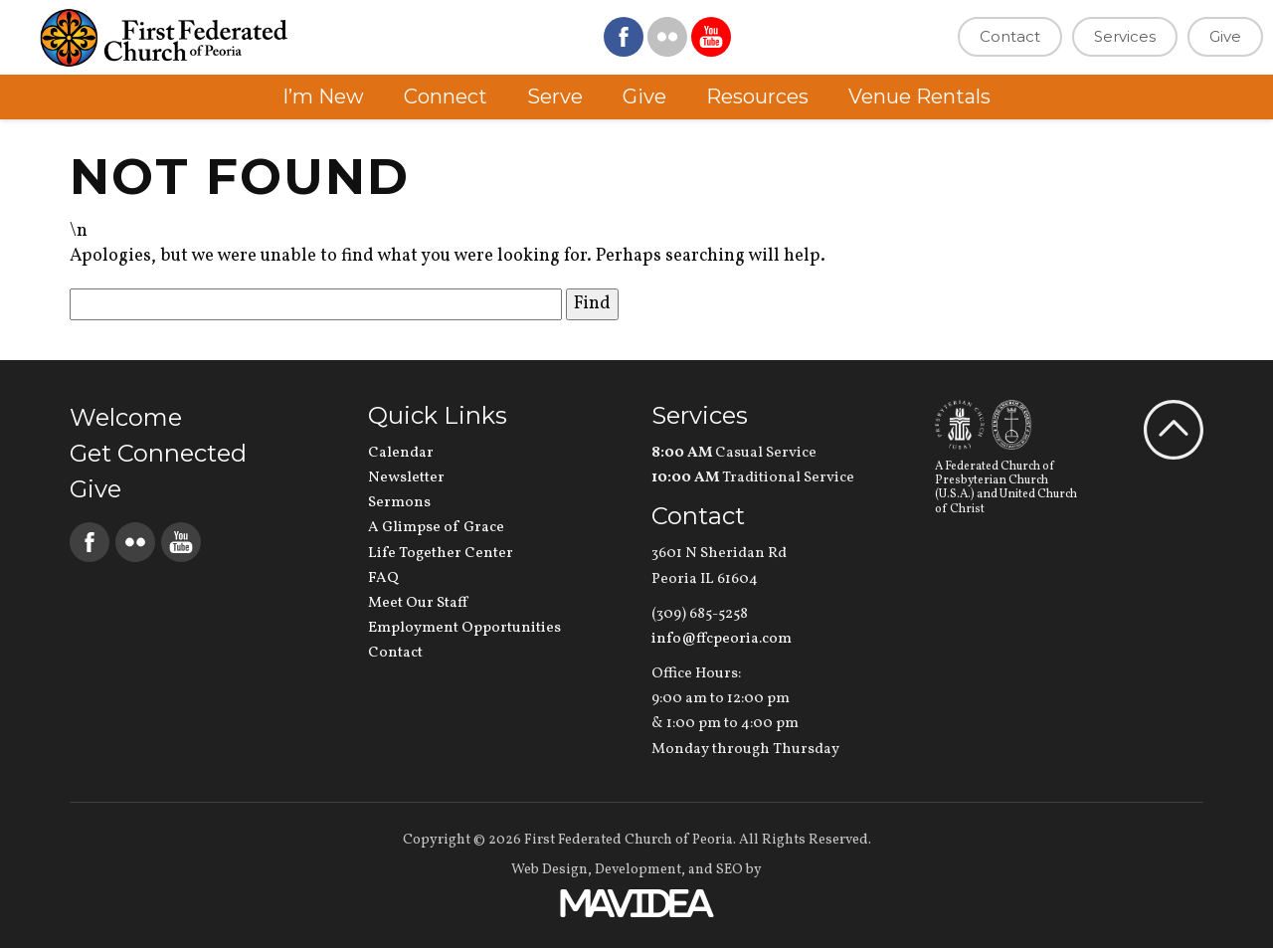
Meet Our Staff (417, 603)
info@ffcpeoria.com (721, 639)
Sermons (399, 502)
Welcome (126, 417)
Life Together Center (440, 553)
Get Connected (158, 453)
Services (1125, 36)
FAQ (383, 578)
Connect (445, 96)
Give (1225, 36)
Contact (1010, 36)
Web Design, (551, 869)
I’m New (323, 96)
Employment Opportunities (464, 628)
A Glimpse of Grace (436, 527)
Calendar (401, 453)
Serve (555, 96)
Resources (757, 96)
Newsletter (406, 478)
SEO (729, 869)
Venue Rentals (919, 96)
